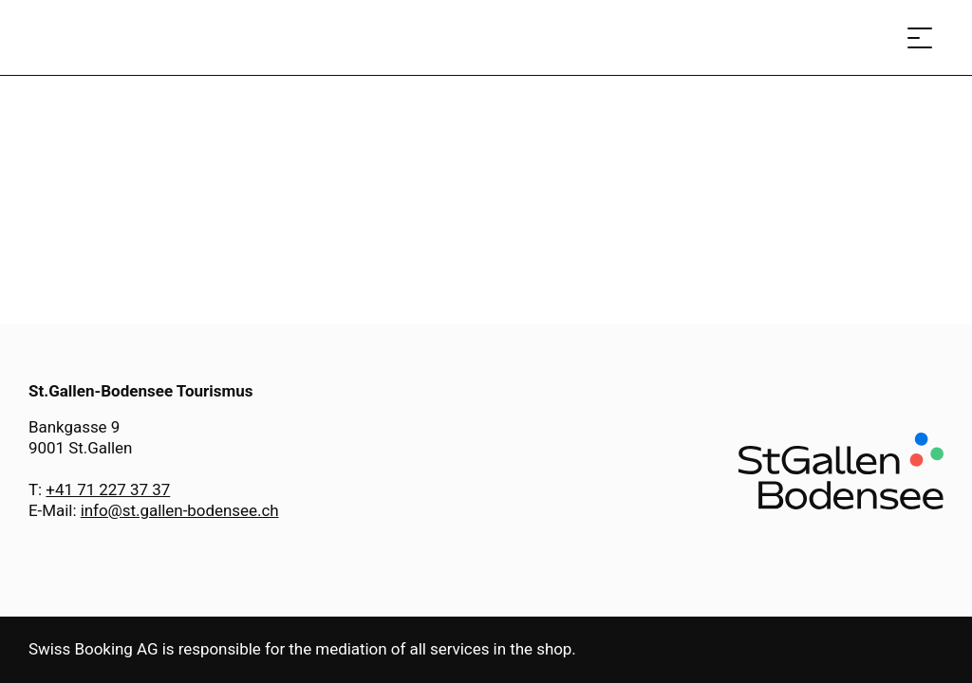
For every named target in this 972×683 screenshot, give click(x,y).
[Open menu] (919, 37)
